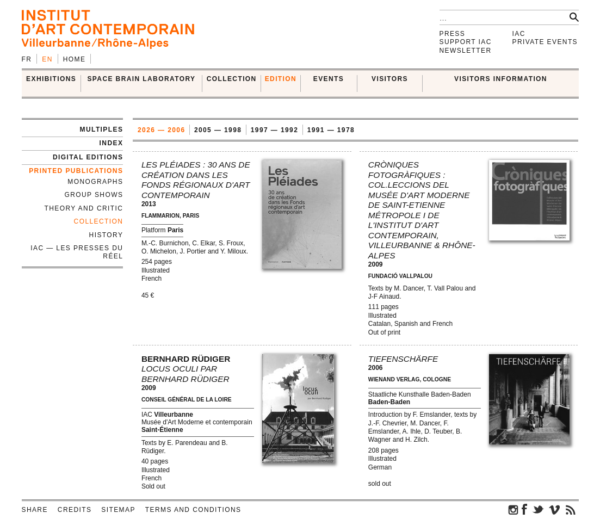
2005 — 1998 (218, 130)
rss (570, 509)
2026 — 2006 (161, 130)
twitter (538, 509)
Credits (74, 510)
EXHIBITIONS (51, 79)
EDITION (280, 79)
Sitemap (118, 510)
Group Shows (93, 195)
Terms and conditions (193, 510)
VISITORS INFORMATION (500, 79)
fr (27, 59)
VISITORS (390, 79)
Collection (98, 221)
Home (74, 59)
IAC (518, 34)
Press (453, 34)
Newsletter (466, 50)
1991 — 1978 (331, 130)
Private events (545, 42)
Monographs (95, 182)
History (106, 235)
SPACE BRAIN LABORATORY (141, 79)
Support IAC (466, 42)
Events (328, 79)
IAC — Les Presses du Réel (76, 252)
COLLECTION (232, 79)
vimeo (554, 509)
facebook (524, 509)
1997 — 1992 (274, 130)
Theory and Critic (84, 208)
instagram (513, 509)
